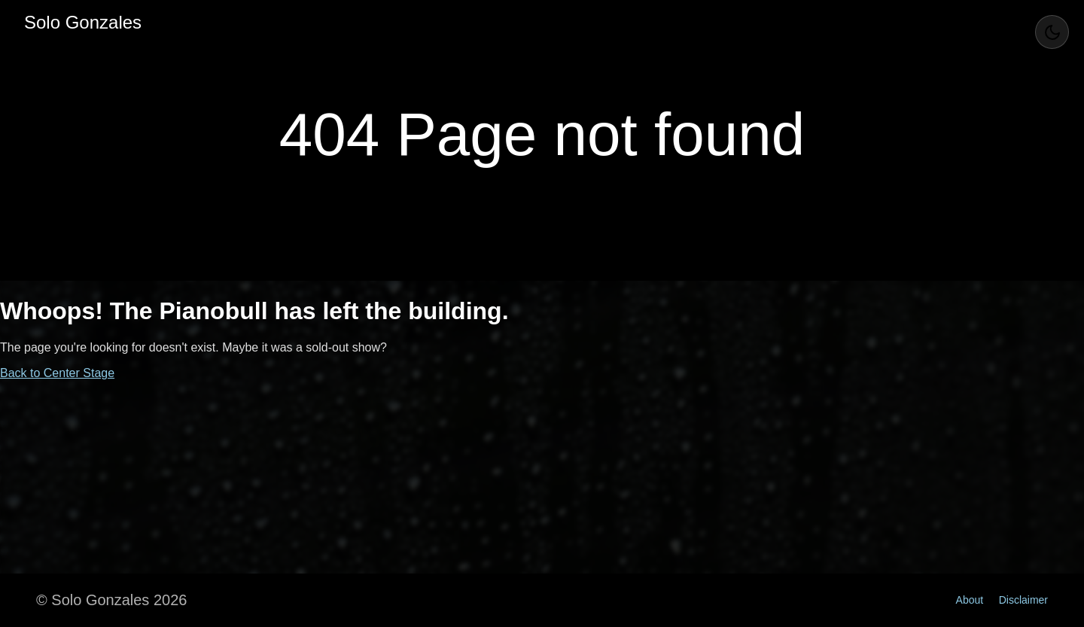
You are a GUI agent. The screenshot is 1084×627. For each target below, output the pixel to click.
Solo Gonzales (83, 22)
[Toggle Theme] (1052, 32)
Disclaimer (1023, 600)
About (970, 600)
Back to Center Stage (57, 373)
